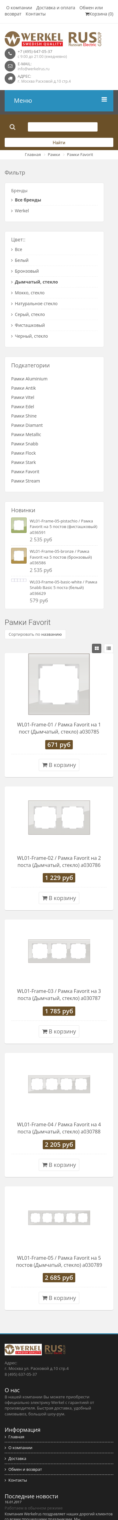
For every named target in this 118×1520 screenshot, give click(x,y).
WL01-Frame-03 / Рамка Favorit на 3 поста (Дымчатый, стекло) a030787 (59, 995)
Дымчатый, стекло (34, 282)
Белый (19, 260)
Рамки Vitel (22, 397)
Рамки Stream (25, 481)
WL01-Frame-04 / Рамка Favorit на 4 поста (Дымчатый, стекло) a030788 (59, 1128)
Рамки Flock (23, 453)
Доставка (15, 1458)
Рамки (54, 154)
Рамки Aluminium (29, 379)
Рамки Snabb (24, 444)
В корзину (59, 765)
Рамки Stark (23, 462)
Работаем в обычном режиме (34, 1508)
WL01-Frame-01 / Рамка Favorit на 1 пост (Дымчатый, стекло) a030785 (59, 728)
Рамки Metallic (26, 434)
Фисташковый (28, 325)
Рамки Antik (23, 388)
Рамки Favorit (80, 154)
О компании (19, 8)
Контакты (36, 14)
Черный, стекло (29, 336)
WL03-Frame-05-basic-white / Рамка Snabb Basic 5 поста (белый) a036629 (63, 587)
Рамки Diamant (27, 425)
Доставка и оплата (55, 8)
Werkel (20, 211)
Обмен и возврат (23, 1469)
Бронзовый (25, 271)
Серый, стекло (28, 314)
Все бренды (26, 200)
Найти (59, 142)
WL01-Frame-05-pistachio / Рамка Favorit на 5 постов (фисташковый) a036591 (63, 526)
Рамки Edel (22, 406)
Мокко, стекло (28, 293)
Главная (33, 154)
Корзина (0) (99, 14)
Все (16, 249)
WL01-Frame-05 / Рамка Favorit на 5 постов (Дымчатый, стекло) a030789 (59, 1261)
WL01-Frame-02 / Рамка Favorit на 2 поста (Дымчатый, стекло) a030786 (59, 861)
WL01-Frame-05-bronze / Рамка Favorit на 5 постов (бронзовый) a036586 (61, 556)
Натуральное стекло (34, 303)
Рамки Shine (24, 416)
